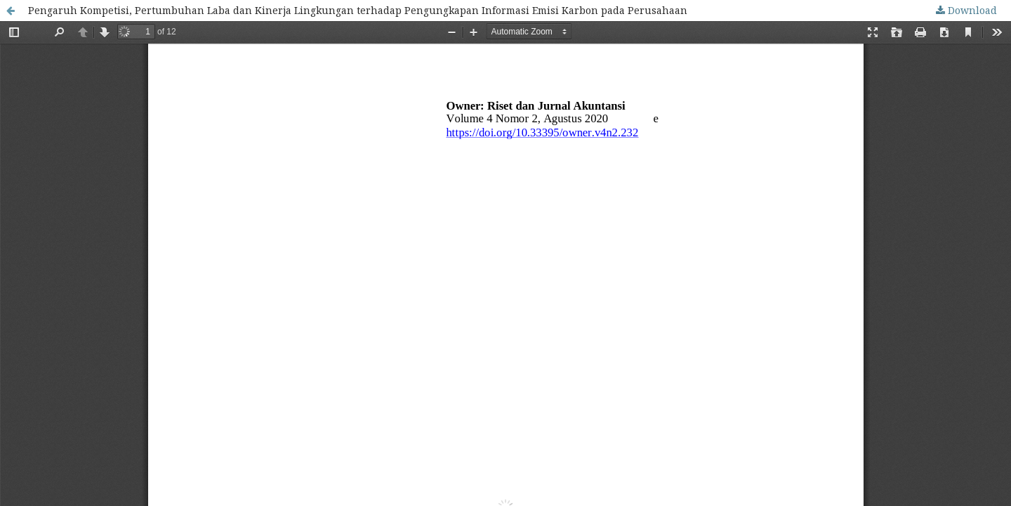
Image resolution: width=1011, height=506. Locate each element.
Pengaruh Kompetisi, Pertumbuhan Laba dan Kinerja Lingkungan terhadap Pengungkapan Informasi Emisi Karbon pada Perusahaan (357, 10)
